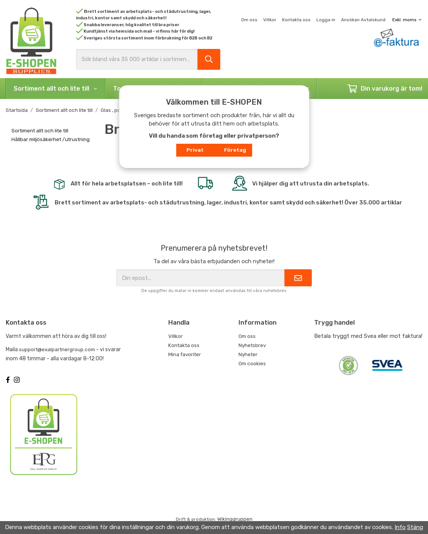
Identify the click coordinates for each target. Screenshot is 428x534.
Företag (235, 150)
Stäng (415, 527)
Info (400, 527)
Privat (195, 150)
